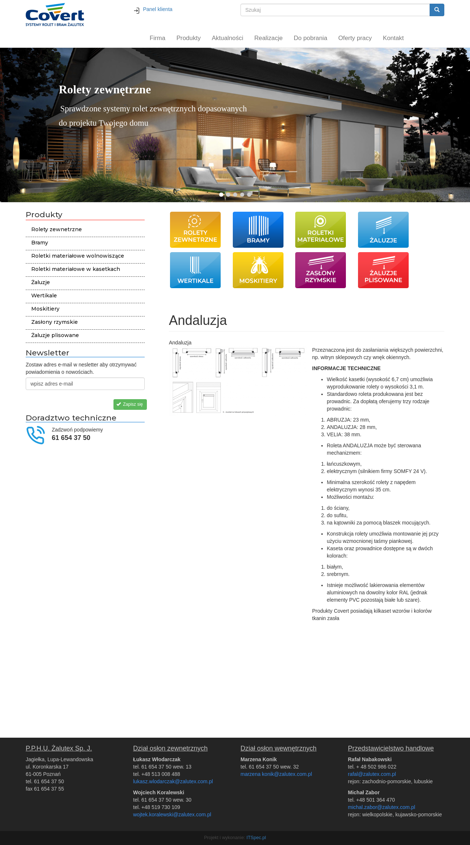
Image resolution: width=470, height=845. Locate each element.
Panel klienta (153, 9)
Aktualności (227, 38)
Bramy (39, 242)
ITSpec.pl (256, 837)
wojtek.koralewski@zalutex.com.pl (172, 814)
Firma (158, 38)
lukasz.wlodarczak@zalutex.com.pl (173, 781)
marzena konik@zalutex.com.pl (276, 774)
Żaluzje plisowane (55, 335)
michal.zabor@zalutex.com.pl (381, 807)
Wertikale (44, 295)
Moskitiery (45, 308)
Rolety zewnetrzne (56, 229)
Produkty (188, 38)
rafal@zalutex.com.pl (372, 774)
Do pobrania (310, 38)
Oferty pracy (355, 38)
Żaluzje (40, 282)
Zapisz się (129, 404)
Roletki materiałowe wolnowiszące (77, 256)
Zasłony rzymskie (54, 322)
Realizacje (268, 38)
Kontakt (393, 38)
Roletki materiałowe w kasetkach (75, 269)
